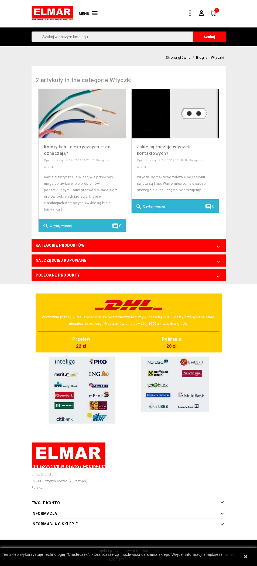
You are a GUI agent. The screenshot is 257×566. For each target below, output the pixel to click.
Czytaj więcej (57, 226)
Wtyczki (49, 167)
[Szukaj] (129, 37)
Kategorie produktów (60, 245)
